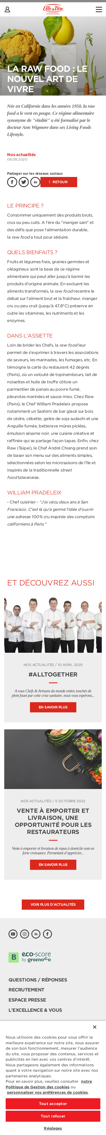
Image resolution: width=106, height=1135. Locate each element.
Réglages (53, 1128)
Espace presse (27, 1000)
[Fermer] (94, 1027)
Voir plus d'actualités (53, 904)
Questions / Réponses (37, 980)
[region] (53, 1078)
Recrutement (26, 990)
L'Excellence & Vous (35, 1010)
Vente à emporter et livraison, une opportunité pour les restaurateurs (53, 821)
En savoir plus (53, 707)
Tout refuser (53, 1116)
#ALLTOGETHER (53, 674)
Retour (58, 182)
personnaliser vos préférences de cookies (47, 1092)
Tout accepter (53, 1104)
